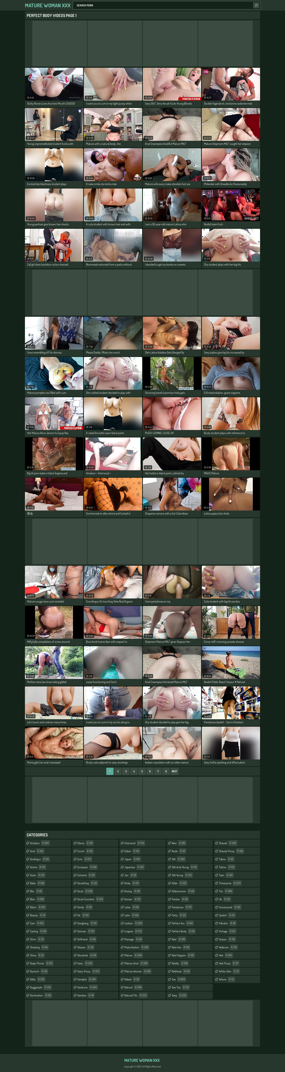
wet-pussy (229, 963)
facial (85, 891)
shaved (228, 843)
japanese (134, 867)
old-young (182, 875)
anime (38, 867)
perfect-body (183, 931)
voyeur (227, 939)
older (179, 883)
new (179, 843)
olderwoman (183, 891)
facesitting (87, 883)
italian (132, 851)
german (86, 931)
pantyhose (182, 907)
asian (37, 875)
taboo (226, 859)
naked (132, 979)
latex (132, 907)
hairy (85, 963)
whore (227, 979)
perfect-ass (183, 923)
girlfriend (86, 939)
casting (38, 931)
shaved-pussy (231, 851)
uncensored (230, 907)
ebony (85, 843)
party (179, 915)
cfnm (37, 939)
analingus (40, 859)
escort (85, 851)
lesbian (133, 923)
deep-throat (41, 963)
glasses (85, 947)
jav (130, 875)
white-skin (229, 971)
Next (174, 771)
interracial (134, 843)
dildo (37, 979)
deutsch (39, 971)
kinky (132, 883)
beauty (38, 915)
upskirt (227, 915)
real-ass (181, 947)
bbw (37, 899)
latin (131, 915)
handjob (87, 979)
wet (226, 955)
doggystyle (41, 987)
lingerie (133, 931)
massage (133, 939)
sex (179, 979)
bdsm (38, 907)
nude (179, 851)
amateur (40, 843)
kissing (132, 891)
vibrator (227, 923)
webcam (228, 947)
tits (226, 891)
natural (133, 987)
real (179, 939)
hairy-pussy (88, 971)
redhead (181, 971)
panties (180, 899)
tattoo (227, 867)
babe (37, 883)
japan (132, 859)
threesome (230, 883)
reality (180, 963)
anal (37, 851)
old (179, 859)
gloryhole (87, 955)
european (87, 867)
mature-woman (137, 971)
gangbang (87, 923)
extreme (86, 875)
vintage (227, 931)
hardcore (87, 987)
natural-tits (136, 995)
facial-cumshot (90, 899)
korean (132, 899)
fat (83, 915)
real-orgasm (183, 955)
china (37, 955)
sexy (179, 995)
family (85, 907)
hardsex (86, 995)
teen (226, 875)
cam (37, 923)
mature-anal (136, 963)
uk (225, 899)
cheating (39, 947)
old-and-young (185, 867)
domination (41, 995)
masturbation (136, 947)
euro (84, 859)
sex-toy (181, 987)
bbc (36, 891)
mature (133, 955)
